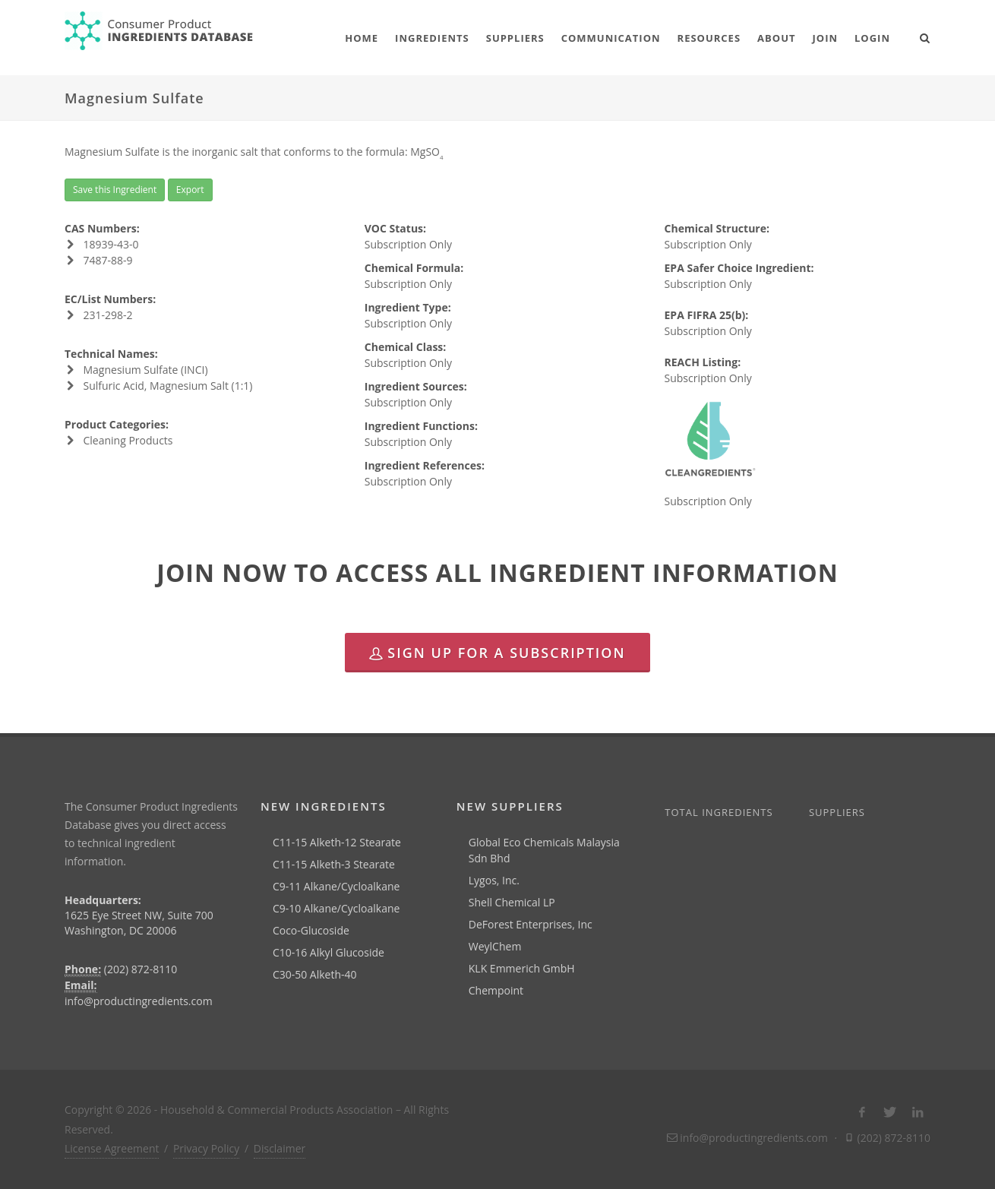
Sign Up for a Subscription (497, 653)
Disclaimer (279, 1148)
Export (190, 189)
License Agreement (112, 1148)
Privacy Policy (206, 1148)
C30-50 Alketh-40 (315, 974)
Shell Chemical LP (512, 902)
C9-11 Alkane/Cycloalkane (336, 886)
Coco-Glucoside (311, 930)
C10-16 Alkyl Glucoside (328, 952)
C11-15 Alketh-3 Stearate (334, 864)
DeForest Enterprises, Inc (530, 924)
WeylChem (495, 946)
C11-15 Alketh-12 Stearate (337, 842)
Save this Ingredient (114, 189)
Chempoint (496, 990)
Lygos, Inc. (494, 880)
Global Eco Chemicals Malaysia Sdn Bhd (544, 850)
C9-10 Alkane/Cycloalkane (336, 908)
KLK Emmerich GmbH (522, 968)
